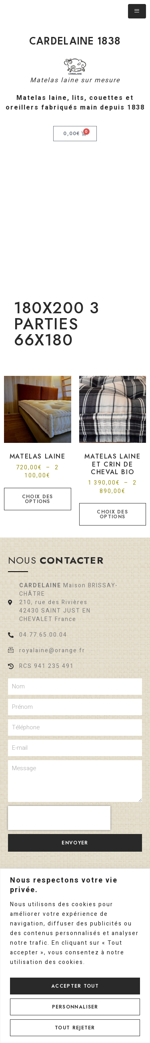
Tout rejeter (75, 1027)
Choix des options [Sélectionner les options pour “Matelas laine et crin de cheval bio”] (112, 514)
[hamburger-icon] (137, 11)
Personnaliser (75, 1007)
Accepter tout (75, 986)
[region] (75, 955)
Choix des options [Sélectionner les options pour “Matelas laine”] (37, 499)
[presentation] (59, 818)
